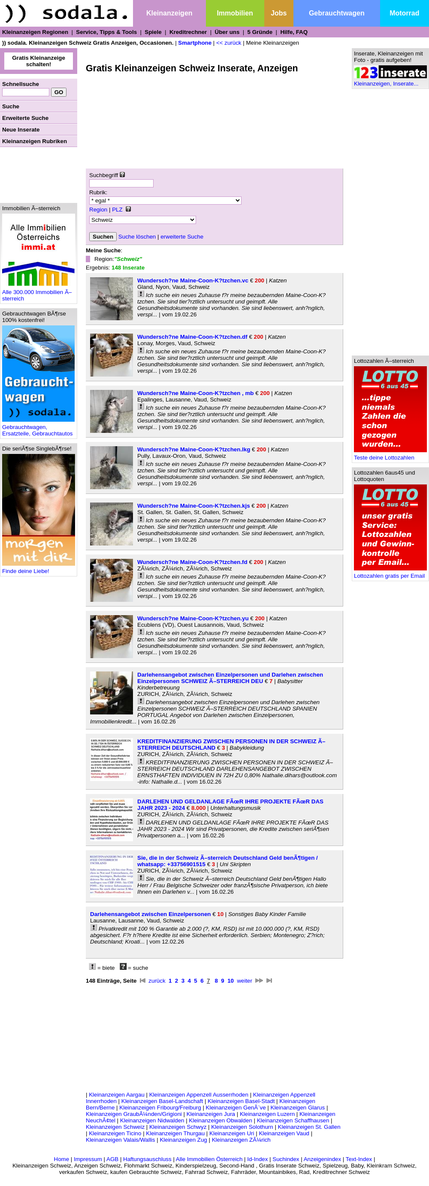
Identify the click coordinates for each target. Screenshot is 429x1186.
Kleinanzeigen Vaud (284, 1133)
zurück (156, 981)
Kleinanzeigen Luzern (267, 1114)
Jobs (279, 13)
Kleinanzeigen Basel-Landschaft (162, 1101)
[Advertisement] (38, 175)
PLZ (117, 209)
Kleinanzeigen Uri (231, 1133)
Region (98, 209)
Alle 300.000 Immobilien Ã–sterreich (38, 293)
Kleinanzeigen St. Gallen (309, 1127)
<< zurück (229, 43)
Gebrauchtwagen (337, 13)
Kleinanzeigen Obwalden (220, 1120)
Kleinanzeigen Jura (211, 1114)
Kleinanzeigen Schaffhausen (293, 1120)
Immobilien (235, 13)
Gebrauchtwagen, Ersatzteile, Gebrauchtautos (38, 428)
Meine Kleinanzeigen (272, 43)
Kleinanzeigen (169, 13)
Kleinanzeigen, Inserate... (390, 81)
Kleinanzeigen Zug (183, 1140)
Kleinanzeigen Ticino (115, 1133)
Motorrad (404, 13)
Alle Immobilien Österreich (209, 1159)
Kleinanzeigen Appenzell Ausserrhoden (198, 1094)
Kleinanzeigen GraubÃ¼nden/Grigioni (134, 1114)
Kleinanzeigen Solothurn (242, 1127)
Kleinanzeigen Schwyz (177, 1127)
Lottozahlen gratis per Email (390, 573)
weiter (244, 981)
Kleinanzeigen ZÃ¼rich (241, 1140)
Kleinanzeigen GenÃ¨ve (236, 1107)
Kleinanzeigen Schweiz (115, 1127)
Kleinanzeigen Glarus (298, 1107)
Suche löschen (137, 236)
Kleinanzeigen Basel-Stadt (241, 1101)
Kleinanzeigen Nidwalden (152, 1120)
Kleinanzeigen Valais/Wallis (120, 1140)
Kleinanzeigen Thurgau (175, 1133)
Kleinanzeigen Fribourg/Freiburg (160, 1107)
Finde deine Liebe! (38, 568)
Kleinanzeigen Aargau (117, 1094)
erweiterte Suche (181, 236)
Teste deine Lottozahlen (390, 455)
